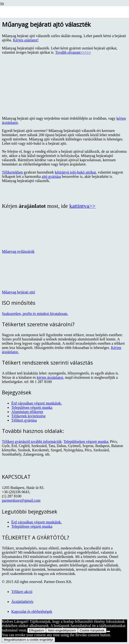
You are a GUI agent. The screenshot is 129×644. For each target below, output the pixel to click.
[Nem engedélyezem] (108, 631)
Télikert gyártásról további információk (32, 441)
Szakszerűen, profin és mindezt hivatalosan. (35, 314)
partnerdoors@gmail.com (21, 500)
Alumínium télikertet (27, 412)
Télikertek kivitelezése (28, 416)
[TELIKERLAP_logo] (42, 23)
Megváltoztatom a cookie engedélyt (28, 639)
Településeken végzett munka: (86, 441)
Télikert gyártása (24, 420)
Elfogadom (36, 630)
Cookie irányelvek (92, 630)
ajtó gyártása (51, 176)
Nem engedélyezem (62, 630)
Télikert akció (21, 592)
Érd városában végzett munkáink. (36, 403)
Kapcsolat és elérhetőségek (31, 611)
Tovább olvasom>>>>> (73, 52)
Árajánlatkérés (22, 602)
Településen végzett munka (31, 407)
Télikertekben (12, 172)
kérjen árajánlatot (50, 377)
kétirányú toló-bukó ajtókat (75, 172)
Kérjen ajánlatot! (25, 40)
